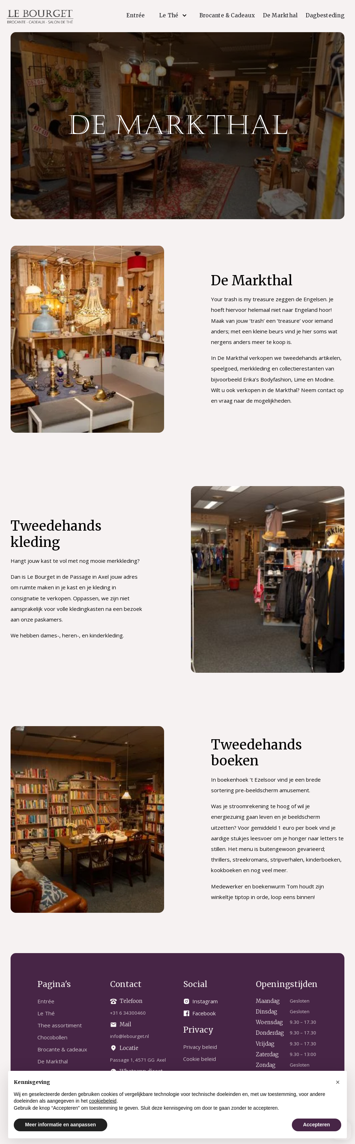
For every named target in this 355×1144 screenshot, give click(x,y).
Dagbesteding (325, 15)
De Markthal (280, 15)
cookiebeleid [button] (102, 1101)
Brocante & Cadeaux (227, 15)
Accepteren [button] (316, 1124)
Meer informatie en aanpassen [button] (60, 1124)
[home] (40, 16)
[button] (172, 15)
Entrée (135, 15)
